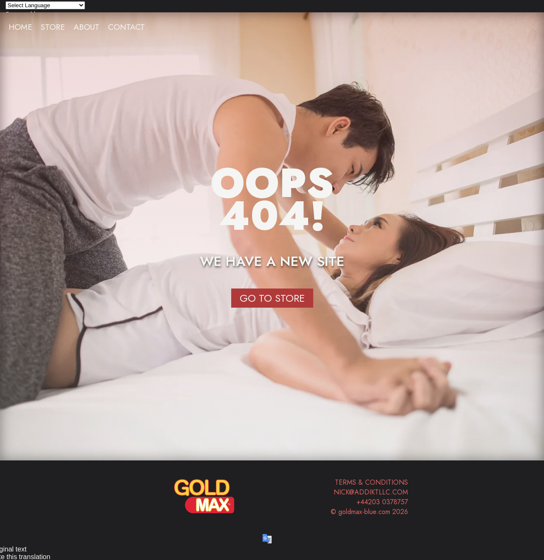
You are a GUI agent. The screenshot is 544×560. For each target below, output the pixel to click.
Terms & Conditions (371, 482)
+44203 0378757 (382, 502)
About (86, 27)
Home (20, 27)
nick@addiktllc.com (371, 492)
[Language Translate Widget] (45, 5)
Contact (126, 27)
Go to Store (272, 298)
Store (53, 27)
